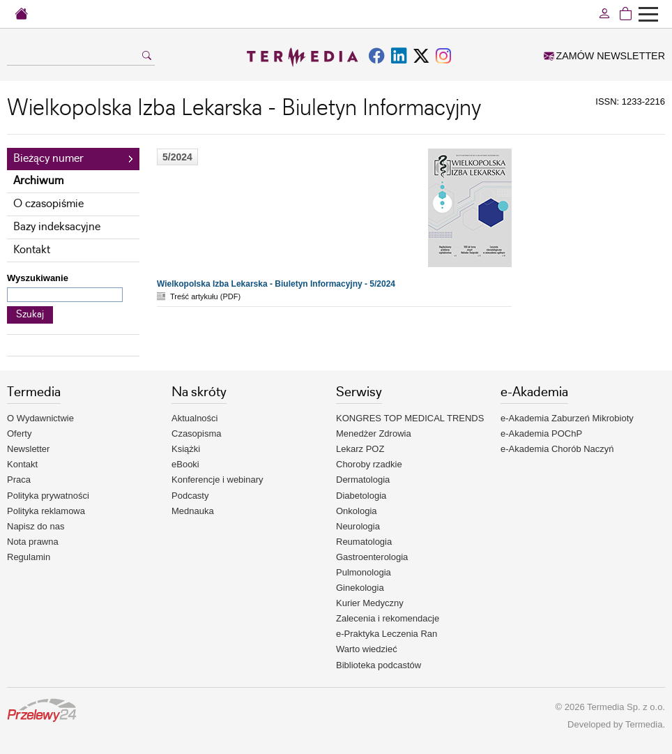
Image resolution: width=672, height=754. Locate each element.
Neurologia (358, 526)
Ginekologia (360, 587)
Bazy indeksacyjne (56, 227)
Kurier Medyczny (370, 603)
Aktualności (194, 418)
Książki (185, 449)
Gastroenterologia (372, 557)
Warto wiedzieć (366, 649)
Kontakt (31, 250)
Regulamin (28, 557)
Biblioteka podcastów (378, 665)
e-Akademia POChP (541, 433)
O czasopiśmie (48, 204)
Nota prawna (33, 541)
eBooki (185, 464)
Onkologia (356, 511)
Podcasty (189, 495)
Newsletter (28, 449)
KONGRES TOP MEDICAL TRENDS (410, 418)
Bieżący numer (48, 159)
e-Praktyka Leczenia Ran (386, 633)
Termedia (643, 724)
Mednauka (192, 511)
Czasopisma (196, 433)
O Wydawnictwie (40, 418)
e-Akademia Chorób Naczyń (557, 449)
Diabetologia (361, 495)
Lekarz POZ (360, 449)
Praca (19, 479)
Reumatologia (364, 541)
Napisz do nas (35, 526)
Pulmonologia (363, 572)
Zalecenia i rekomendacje (387, 618)
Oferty (19, 433)
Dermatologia (363, 479)
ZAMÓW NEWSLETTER (604, 55)
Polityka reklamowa (46, 511)
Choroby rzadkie (369, 464)
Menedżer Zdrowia (373, 433)
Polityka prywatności (48, 495)
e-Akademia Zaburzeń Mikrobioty (567, 418)
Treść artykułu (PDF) (205, 296)
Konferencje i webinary (217, 479)
